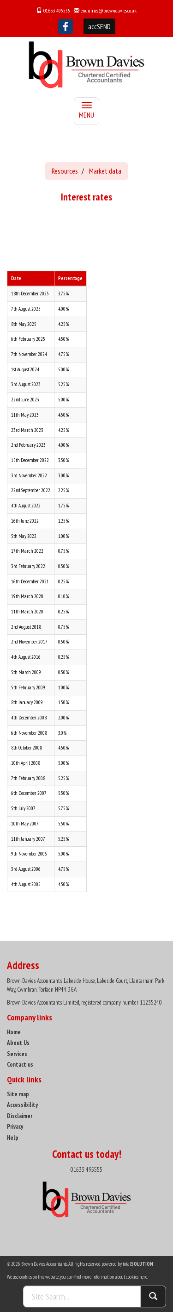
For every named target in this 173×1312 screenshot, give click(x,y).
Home (14, 1032)
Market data (105, 170)
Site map (18, 1094)
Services (17, 1054)
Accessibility (22, 1105)
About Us (18, 1043)
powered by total (127, 1264)
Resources (65, 170)
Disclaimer (19, 1116)
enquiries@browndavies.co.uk (109, 10)
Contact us (20, 1064)
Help (12, 1138)
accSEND (99, 26)
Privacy (15, 1127)
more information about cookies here (114, 1277)
